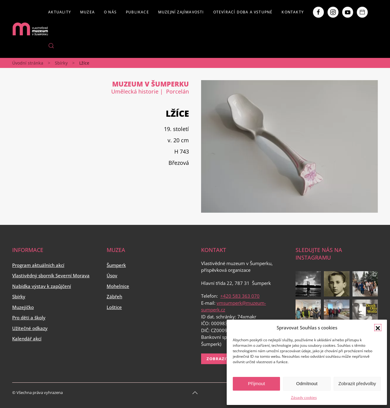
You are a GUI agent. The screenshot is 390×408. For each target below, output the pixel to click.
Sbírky (61, 63)
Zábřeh (114, 296)
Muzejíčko (23, 307)
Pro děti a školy (28, 317)
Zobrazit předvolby (357, 383)
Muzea (87, 12)
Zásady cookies (304, 397)
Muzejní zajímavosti (181, 12)
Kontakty (293, 12)
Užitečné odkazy (30, 328)
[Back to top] (195, 393)
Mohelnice (118, 286)
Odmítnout (306, 383)
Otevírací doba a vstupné (243, 12)
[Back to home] (30, 29)
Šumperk (116, 265)
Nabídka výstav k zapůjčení (41, 286)
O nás (110, 12)
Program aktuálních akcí (38, 265)
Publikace (137, 12)
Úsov (112, 275)
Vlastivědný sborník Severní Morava (51, 275)
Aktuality (59, 12)
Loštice (114, 307)
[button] (378, 328)
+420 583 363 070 (240, 296)
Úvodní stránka (27, 63)
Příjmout (256, 383)
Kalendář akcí (26, 338)
